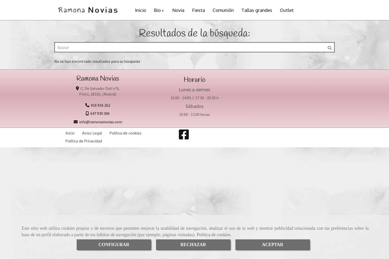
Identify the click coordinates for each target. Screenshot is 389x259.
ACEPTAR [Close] (272, 244)
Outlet (287, 10)
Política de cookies (213, 234)
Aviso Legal (92, 132)
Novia (178, 10)
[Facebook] (184, 137)
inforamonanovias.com (100, 121)
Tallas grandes (256, 10)
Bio (159, 10)
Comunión (223, 10)
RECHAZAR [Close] (193, 244)
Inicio (140, 10)
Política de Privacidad (83, 140)
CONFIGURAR (113, 244)
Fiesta (198, 10)
